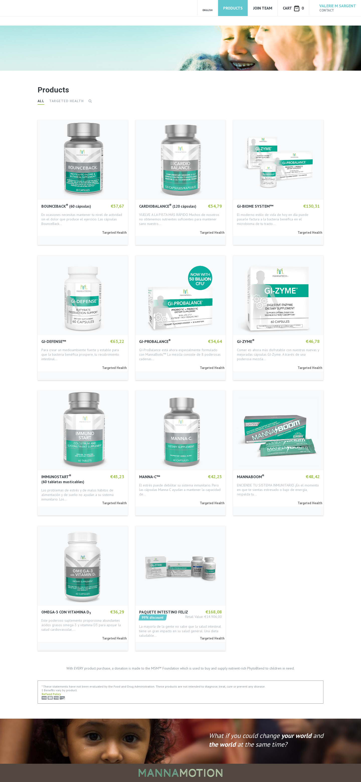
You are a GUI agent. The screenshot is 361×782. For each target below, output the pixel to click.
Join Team (262, 8)
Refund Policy (51, 694)
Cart (293, 8)
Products (233, 8)
